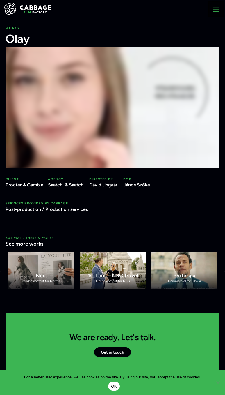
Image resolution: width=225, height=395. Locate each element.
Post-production (23, 209)
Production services (66, 209)
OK (114, 386)
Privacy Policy (106, 27)
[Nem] (218, 382)
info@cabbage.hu (30, 27)
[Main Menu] (216, 9)
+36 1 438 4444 (70, 27)
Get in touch (112, 352)
